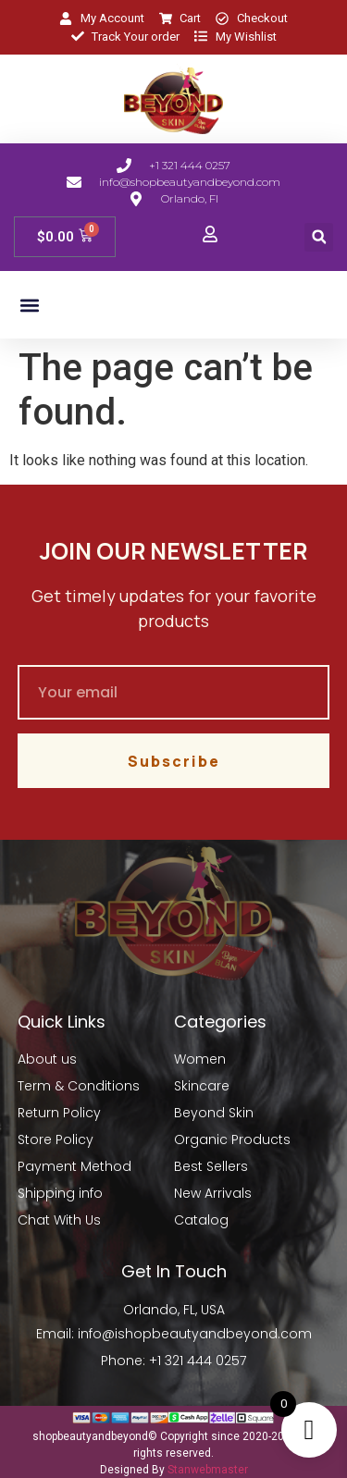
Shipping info (60, 1193)
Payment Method (74, 1166)
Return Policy (59, 1112)
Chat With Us (59, 1220)
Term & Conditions (79, 1086)
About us (47, 1059)
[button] (318, 237)
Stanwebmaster (207, 1469)
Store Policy (55, 1139)
